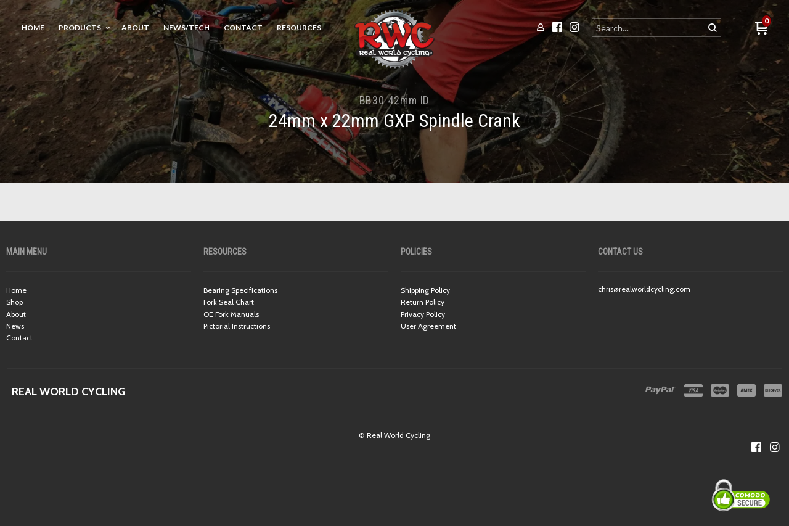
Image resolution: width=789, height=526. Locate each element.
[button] (761, 28)
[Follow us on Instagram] (775, 447)
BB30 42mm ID (394, 100)
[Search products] (648, 27)
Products (80, 27)
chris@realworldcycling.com (644, 289)
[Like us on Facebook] (756, 447)
